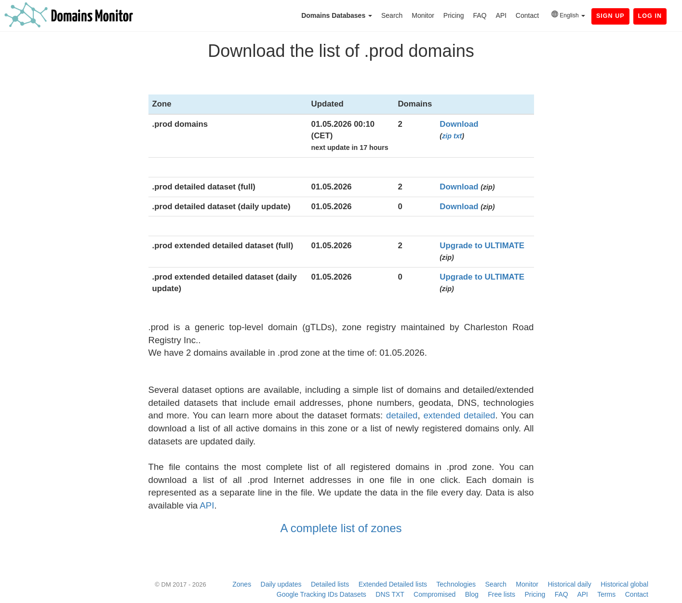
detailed (401, 415)
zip (447, 136)
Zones (241, 584)
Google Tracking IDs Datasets (321, 594)
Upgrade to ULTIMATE (482, 245)
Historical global (624, 584)
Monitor (423, 15)
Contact (527, 15)
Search (391, 15)
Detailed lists (330, 584)
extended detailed (459, 415)
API (501, 15)
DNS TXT (389, 594)
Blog (472, 594)
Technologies (456, 584)
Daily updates (281, 584)
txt (458, 136)
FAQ (479, 15)
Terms (606, 594)
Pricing (453, 15)
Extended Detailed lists (393, 584)
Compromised (434, 594)
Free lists (501, 594)
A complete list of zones (340, 528)
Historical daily (569, 584)
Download (459, 124)
